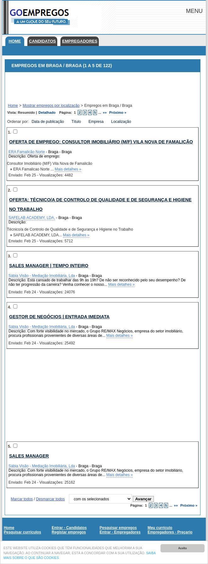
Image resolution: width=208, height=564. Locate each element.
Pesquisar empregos (118, 528)
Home (15, 41)
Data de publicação (48, 121)
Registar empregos (69, 532)
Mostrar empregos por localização (51, 105)
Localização (121, 121)
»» (105, 112)
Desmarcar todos (50, 499)
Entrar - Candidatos (69, 528)
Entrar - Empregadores (120, 532)
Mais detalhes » (68, 169)
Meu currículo (160, 528)
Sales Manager (29, 455)
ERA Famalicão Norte (26, 152)
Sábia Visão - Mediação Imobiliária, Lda (41, 275)
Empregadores (79, 41)
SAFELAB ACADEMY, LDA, (31, 218)
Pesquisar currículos (22, 532)
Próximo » (117, 112)
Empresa (96, 121)
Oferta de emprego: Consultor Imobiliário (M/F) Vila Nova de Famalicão (101, 141)
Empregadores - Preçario (170, 532)
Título (76, 121)
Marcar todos (22, 499)
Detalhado (46, 112)
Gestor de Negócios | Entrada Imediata (59, 316)
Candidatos (42, 41)
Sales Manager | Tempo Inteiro (48, 265)
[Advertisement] (103, 88)
